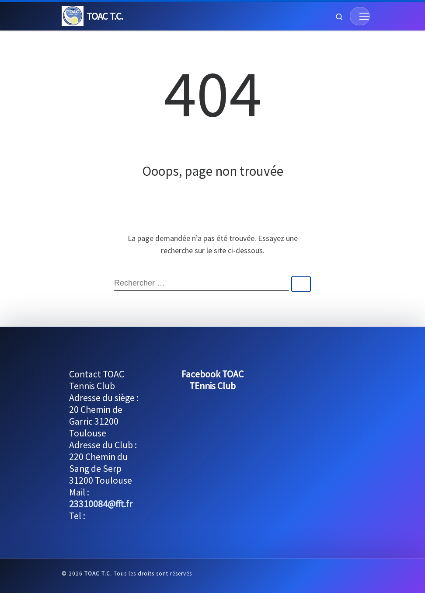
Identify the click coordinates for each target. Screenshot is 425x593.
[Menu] (360, 16)
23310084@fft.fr (100, 504)
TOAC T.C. (98, 573)
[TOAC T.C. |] (73, 15)
